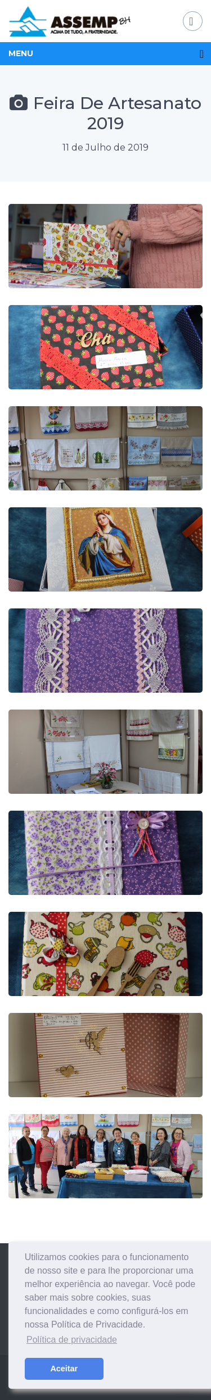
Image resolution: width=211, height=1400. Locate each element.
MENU (20, 53)
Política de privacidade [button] (71, 1339)
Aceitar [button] (64, 1368)
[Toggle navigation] (193, 21)
